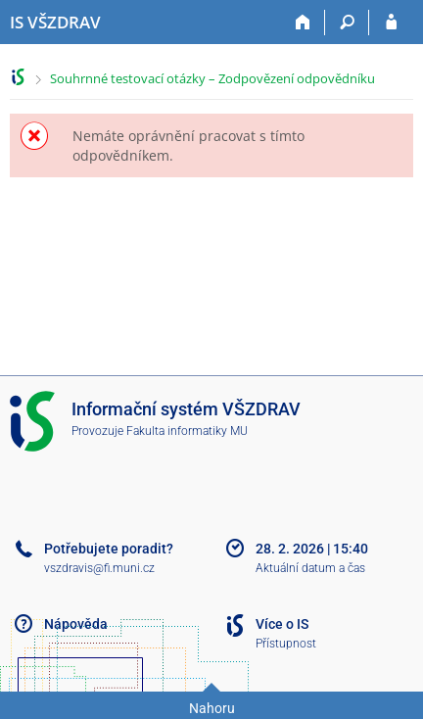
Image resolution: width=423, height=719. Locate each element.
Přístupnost (286, 643)
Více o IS (282, 624)
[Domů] (303, 22)
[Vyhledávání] (347, 22)
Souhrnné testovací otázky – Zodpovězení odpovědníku (212, 78)
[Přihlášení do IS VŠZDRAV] (391, 22)
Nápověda (76, 624)
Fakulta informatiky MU (187, 431)
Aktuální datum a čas (310, 568)
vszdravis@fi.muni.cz (99, 568)
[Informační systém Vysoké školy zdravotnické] (55, 22)
